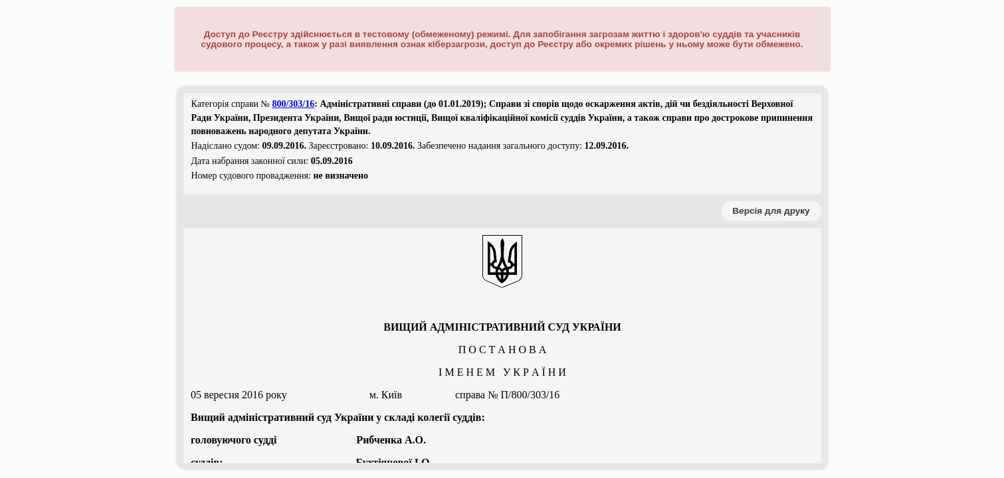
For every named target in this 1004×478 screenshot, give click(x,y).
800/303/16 (293, 104)
